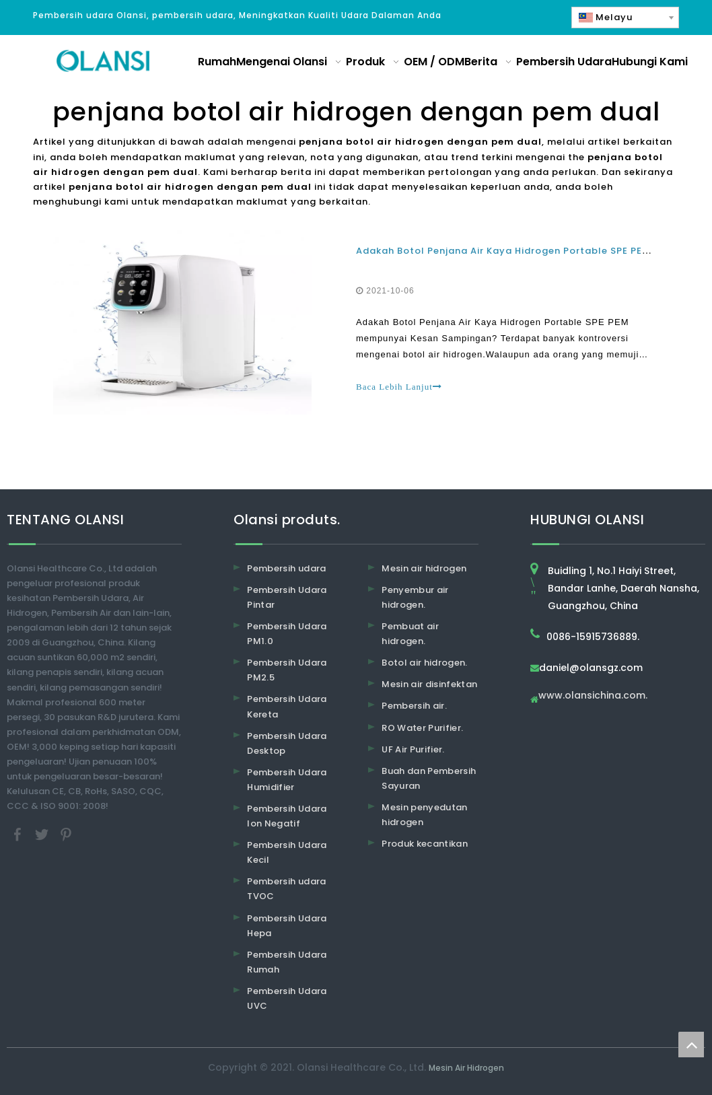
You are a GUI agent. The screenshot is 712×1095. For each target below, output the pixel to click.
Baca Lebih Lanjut (399, 387)
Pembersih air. (414, 706)
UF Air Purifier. (413, 749)
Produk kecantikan (425, 843)
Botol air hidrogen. (425, 662)
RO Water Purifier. (422, 727)
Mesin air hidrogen (424, 568)
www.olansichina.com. (592, 696)
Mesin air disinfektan (429, 684)
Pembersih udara (286, 568)
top (691, 1044)
